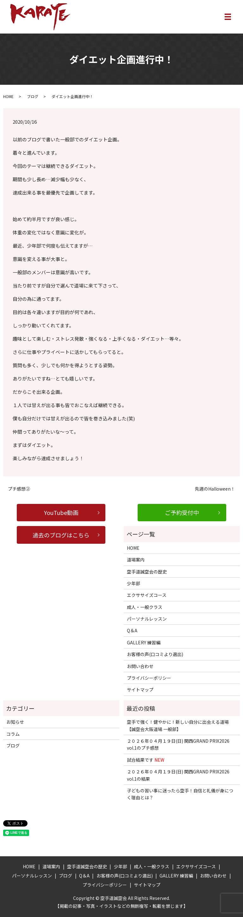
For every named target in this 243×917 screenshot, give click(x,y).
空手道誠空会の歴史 (147, 571)
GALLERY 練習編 (143, 642)
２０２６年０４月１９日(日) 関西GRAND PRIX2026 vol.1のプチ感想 (178, 744)
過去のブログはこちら (61, 535)
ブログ (32, 96)
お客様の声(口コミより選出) (155, 654)
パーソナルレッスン (147, 619)
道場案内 (136, 560)
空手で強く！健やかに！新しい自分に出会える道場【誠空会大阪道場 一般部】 (178, 725)
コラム (13, 734)
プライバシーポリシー (149, 678)
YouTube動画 (61, 513)
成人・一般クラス (144, 607)
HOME (8, 96)
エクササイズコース (146, 595)
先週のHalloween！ (215, 489)
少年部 (133, 583)
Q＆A (132, 631)
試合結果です (145, 760)
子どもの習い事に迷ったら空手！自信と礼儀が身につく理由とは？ (180, 794)
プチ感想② (19, 489)
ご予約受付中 (182, 513)
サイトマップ (140, 690)
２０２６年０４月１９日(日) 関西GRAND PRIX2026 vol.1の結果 (178, 775)
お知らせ (15, 722)
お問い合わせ (140, 666)
